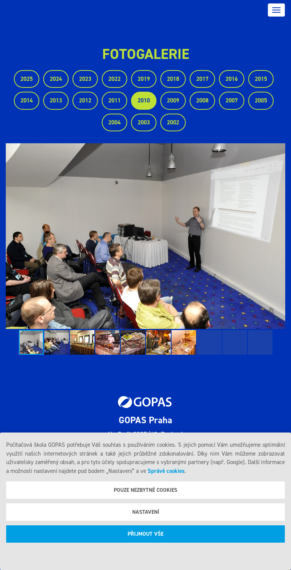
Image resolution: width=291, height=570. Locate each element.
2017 (202, 79)
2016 (231, 79)
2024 (56, 79)
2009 (173, 100)
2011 (114, 100)
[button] (278, 236)
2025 (26, 79)
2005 (261, 100)
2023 (85, 79)
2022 (114, 79)
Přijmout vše (145, 534)
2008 (202, 100)
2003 (144, 122)
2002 (173, 122)
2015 (261, 79)
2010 (144, 100)
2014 (26, 100)
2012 (85, 100)
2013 (56, 100)
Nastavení (145, 512)
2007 (231, 100)
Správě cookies (166, 471)
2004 (114, 122)
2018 (173, 79)
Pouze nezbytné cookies (145, 490)
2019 (144, 79)
